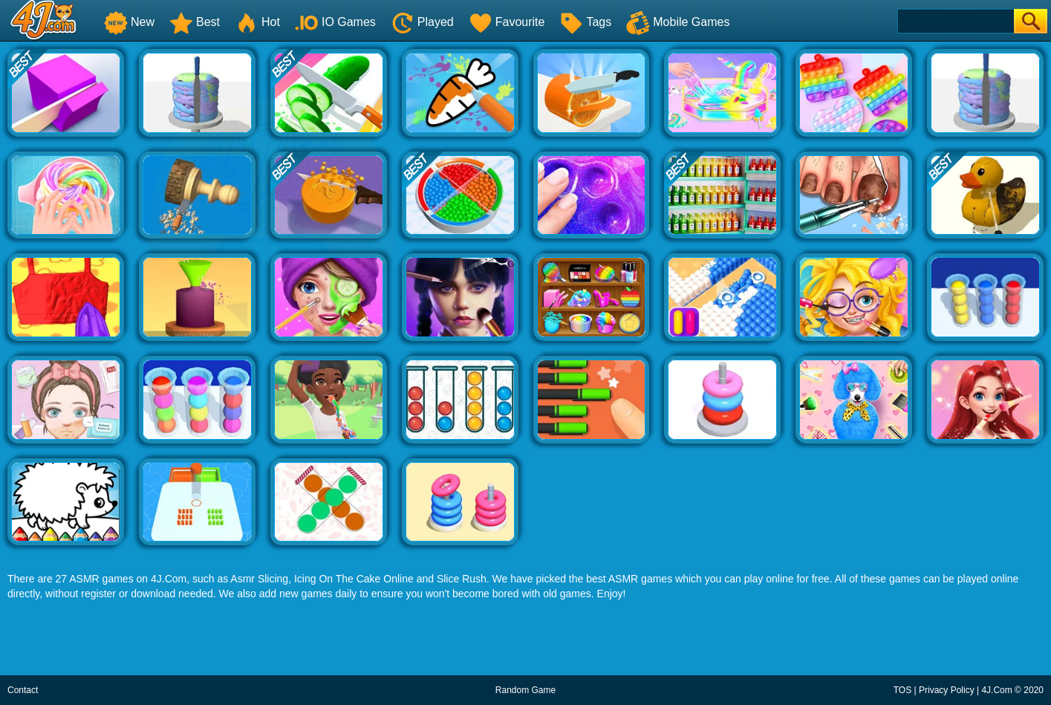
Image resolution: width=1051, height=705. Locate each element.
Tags (585, 22)
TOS (902, 690)
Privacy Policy (946, 690)
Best (194, 22)
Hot (257, 22)
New (129, 22)
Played (422, 22)
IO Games (335, 22)
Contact (22, 690)
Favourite (507, 22)
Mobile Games (677, 22)
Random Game (525, 690)
